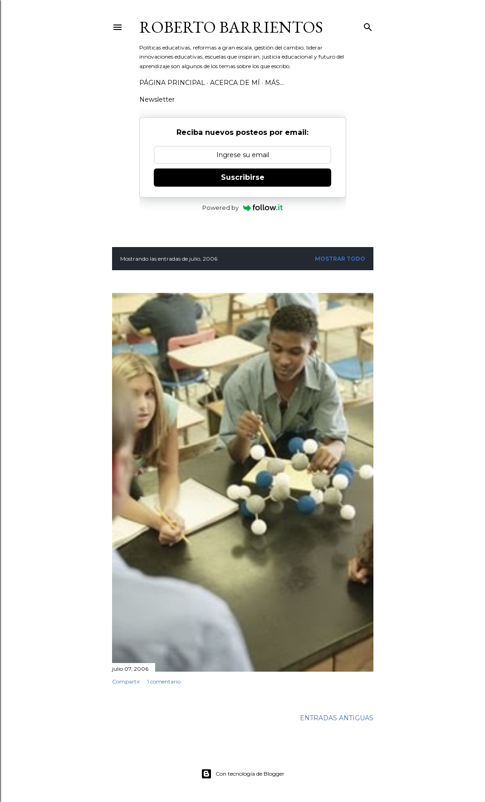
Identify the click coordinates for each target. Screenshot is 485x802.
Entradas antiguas (336, 718)
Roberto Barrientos (231, 27)
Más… (274, 83)
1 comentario (164, 681)
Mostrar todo (340, 258)
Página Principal (172, 83)
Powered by (242, 207)
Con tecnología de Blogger (242, 773)
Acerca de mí (235, 83)
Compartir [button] (126, 681)
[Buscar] (368, 25)
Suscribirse (243, 177)
